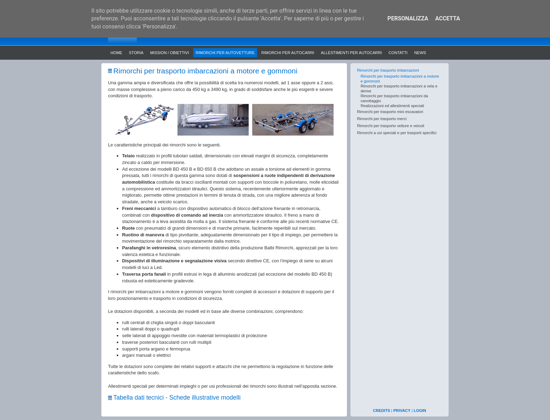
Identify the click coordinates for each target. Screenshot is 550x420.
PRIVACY (401, 410)
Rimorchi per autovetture (225, 53)
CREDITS (381, 410)
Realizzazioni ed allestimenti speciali (392, 106)
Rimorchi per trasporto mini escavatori (390, 112)
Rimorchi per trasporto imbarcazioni (388, 70)
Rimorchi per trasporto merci (382, 119)
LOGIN (420, 410)
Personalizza (408, 18)
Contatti (398, 53)
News (420, 53)
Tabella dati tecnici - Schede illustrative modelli (177, 397)
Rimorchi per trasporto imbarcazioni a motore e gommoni (400, 78)
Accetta (447, 18)
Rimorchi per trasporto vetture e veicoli (390, 126)
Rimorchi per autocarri (287, 53)
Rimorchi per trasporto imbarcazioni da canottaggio (394, 98)
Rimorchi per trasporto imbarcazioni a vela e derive (399, 88)
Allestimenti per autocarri (351, 53)
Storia (136, 53)
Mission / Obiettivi (169, 53)
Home (116, 53)
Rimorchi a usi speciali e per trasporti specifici (396, 133)
